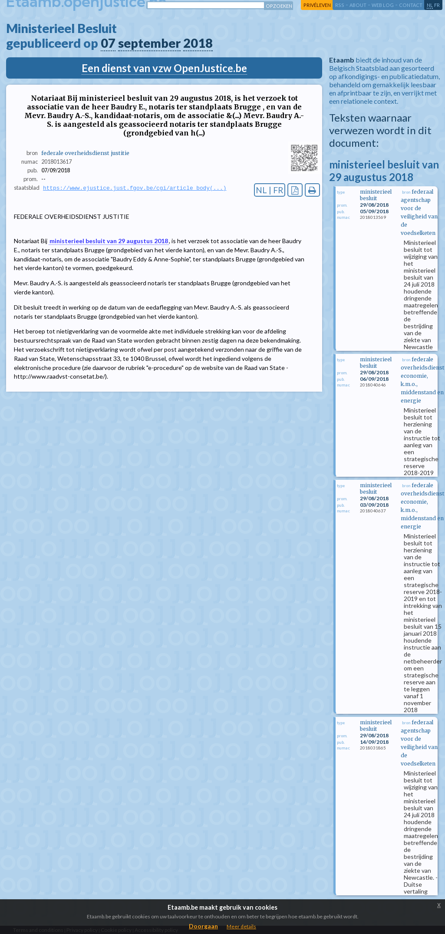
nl (430, 5)
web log (383, 5)
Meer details (241, 926)
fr (437, 5)
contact (410, 5)
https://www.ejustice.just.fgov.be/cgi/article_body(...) (134, 188)
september (149, 43)
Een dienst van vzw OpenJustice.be (164, 68)
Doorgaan (203, 926)
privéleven (317, 5)
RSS (339, 5)
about (357, 5)
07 (108, 43)
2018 (198, 43)
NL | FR (269, 190)
